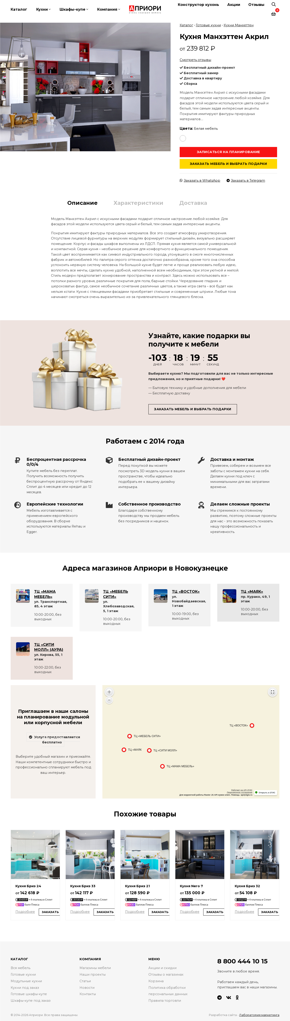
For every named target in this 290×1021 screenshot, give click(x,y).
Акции (233, 4)
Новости (87, 987)
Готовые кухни (208, 25)
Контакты (88, 994)
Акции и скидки (162, 968)
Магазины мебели (95, 968)
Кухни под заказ (25, 987)
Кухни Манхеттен (239, 25)
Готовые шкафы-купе (29, 994)
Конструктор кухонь (198, 4)
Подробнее (25, 912)
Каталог (19, 9)
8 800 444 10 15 (242, 961)
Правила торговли (164, 1001)
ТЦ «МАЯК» (252, 591)
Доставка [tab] (193, 202)
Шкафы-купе (72, 9)
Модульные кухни (26, 981)
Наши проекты (93, 974)
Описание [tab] (82, 202)
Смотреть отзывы (195, 60)
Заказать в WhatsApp (200, 180)
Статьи (85, 981)
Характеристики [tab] (138, 202)
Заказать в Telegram (246, 180)
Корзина (156, 981)
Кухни (42, 9)
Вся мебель (20, 968)
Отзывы (256, 4)
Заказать (50, 912)
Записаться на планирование (228, 152)
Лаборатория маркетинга (259, 1015)
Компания (107, 9)
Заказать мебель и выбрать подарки (228, 163)
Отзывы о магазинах (166, 974)
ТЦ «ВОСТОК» (186, 591)
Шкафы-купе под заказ (31, 1001)
